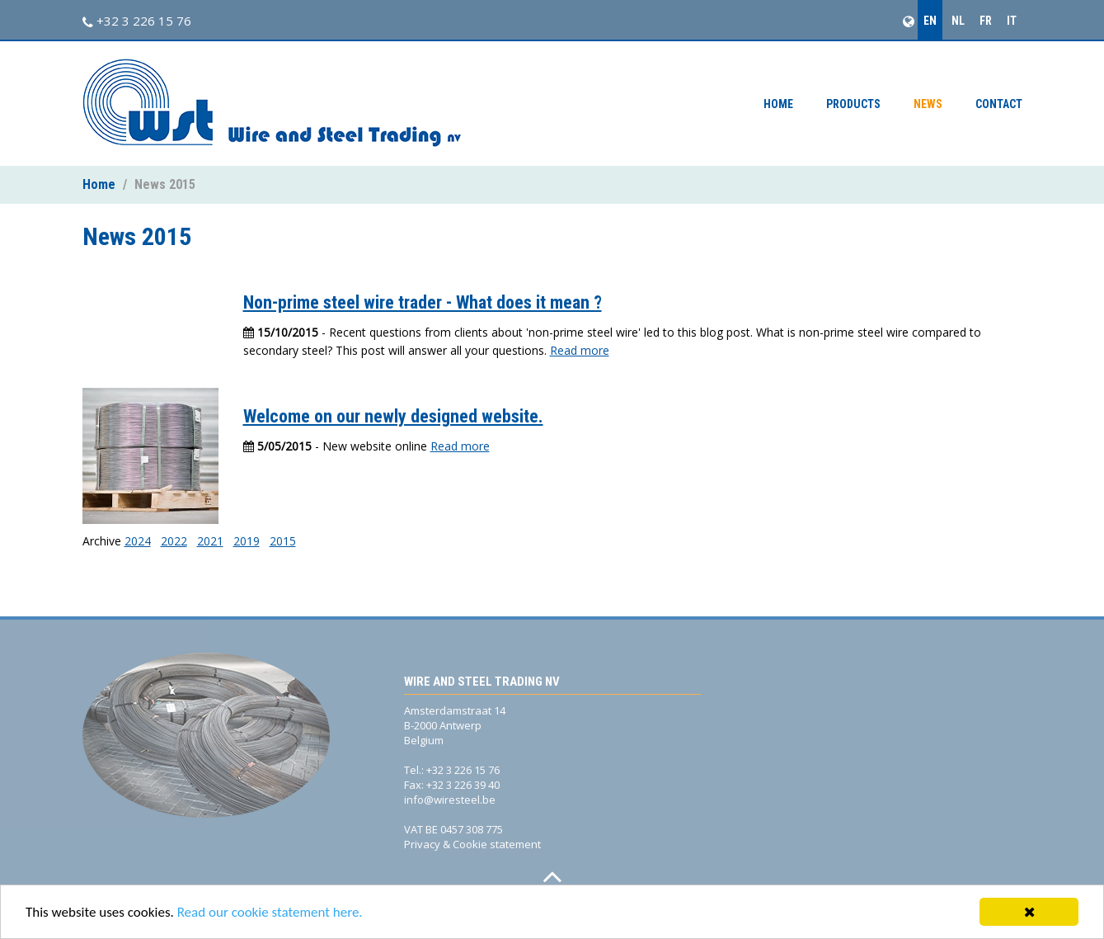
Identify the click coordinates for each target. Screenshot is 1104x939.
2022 (174, 541)
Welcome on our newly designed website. (393, 416)
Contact (998, 104)
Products (853, 104)
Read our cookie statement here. (270, 913)
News (928, 104)
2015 (283, 541)
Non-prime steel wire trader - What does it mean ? (422, 302)
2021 (210, 541)
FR (986, 20)
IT (1012, 20)
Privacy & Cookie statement (472, 844)
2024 (137, 541)
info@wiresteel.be (450, 799)
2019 (246, 541)
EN (930, 20)
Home (778, 104)
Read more (579, 350)
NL (958, 20)
